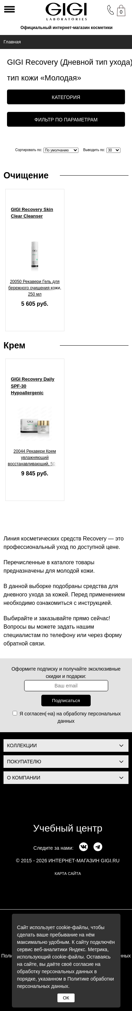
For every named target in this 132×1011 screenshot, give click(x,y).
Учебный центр (68, 828)
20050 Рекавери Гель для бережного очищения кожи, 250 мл (34, 288)
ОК (66, 998)
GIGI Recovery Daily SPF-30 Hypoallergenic (32, 385)
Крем (15, 345)
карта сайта (68, 873)
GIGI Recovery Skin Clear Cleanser (32, 213)
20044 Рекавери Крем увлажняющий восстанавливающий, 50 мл (35, 457)
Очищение (26, 175)
